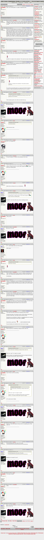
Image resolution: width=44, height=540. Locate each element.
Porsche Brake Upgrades (37, 82)
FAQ (30, 2)
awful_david (37, 27)
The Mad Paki (6, 524)
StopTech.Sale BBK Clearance (38, 55)
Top (1, 15)
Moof (14, 120)
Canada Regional (11, 1)
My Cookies (3, 528)
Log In (42, 1)
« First (23, 4)
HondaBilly (3, 7)
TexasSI (36, 6)
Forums (5, 1)
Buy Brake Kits (37, 57)
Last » (32, 4)
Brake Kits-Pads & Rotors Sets (38, 62)
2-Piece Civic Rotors (38, 85)
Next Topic (14, 520)
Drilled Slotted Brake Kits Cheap (24, 532)
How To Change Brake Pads (11, 532)
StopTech (36, 64)
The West (18, 1)
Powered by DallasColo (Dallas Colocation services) (22, 529)
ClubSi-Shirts (37, 50)
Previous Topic (5, 520)
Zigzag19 (3, 141)
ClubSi (2, 1)
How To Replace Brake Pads (29, 533)
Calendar (26, 2)
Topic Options (4, 4)
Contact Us (37, 528)
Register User (14, 2)
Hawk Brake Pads (37, 70)
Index (10, 520)
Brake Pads (3, 532)
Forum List (21, 2)
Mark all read (8, 528)
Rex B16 (36, 8)
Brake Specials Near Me (18, 533)
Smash (2, 122)
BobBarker (37, 11)
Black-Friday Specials (38, 52)
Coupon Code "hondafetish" (37, 79)
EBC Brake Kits (37, 59)
